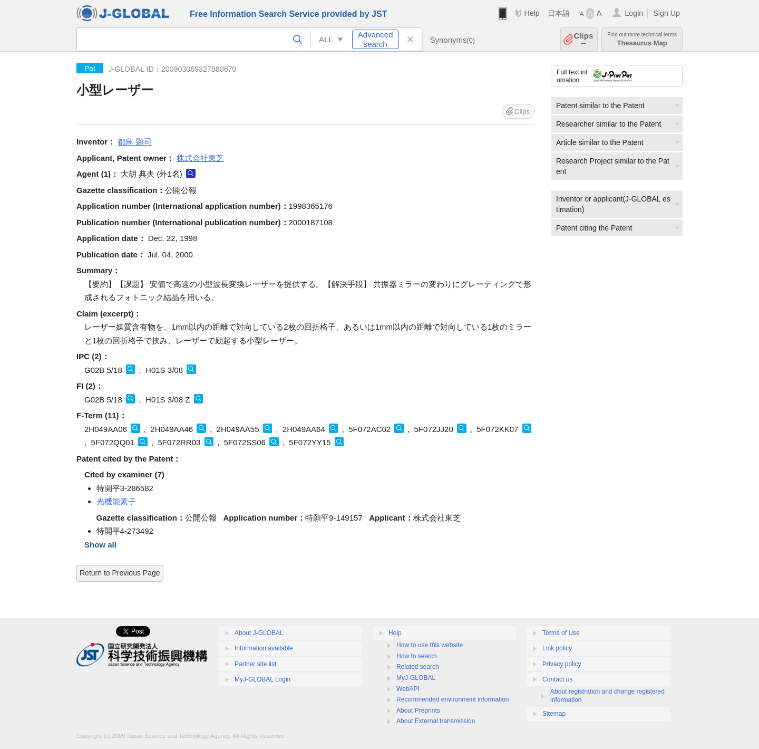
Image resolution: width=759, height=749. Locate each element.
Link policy (557, 648)
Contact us (557, 679)
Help (531, 13)
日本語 (559, 13)
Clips (583, 39)
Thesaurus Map (642, 39)
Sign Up (666, 13)
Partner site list (255, 664)
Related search (417, 666)
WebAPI (408, 689)
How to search (416, 656)
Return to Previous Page (120, 573)
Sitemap (554, 713)
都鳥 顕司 (134, 141)
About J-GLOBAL (259, 633)
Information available (264, 648)
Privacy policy (561, 664)
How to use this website (429, 645)
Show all (100, 544)
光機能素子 (116, 501)
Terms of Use (561, 633)
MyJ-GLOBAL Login (262, 679)
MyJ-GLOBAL (415, 677)
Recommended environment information (452, 699)
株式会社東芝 (200, 157)
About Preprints (418, 710)
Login (634, 13)
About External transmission (435, 721)
